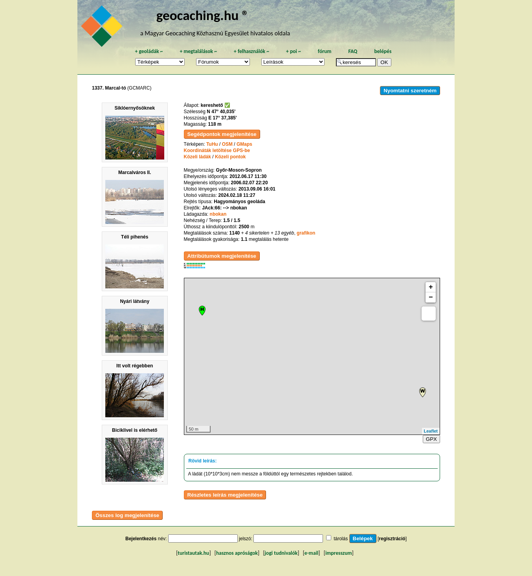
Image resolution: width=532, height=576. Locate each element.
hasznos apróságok (237, 553)
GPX (431, 439)
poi (293, 51)
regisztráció (392, 538)
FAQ (352, 51)
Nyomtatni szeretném (410, 91)
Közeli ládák (197, 157)
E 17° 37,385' (222, 118)
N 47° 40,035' (221, 111)
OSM (227, 144)
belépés (382, 51)
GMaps (244, 144)
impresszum (338, 553)
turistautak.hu (193, 553)
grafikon (306, 233)
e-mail (311, 553)
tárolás (341, 538)
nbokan (218, 214)
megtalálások (198, 51)
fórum (325, 51)
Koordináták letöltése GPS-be (217, 150)
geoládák (149, 51)
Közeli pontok (230, 157)
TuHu (212, 144)
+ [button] (431, 287)
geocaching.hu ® (202, 15)
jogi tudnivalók (281, 553)
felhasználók (251, 51)
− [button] (431, 297)
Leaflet (431, 431)
